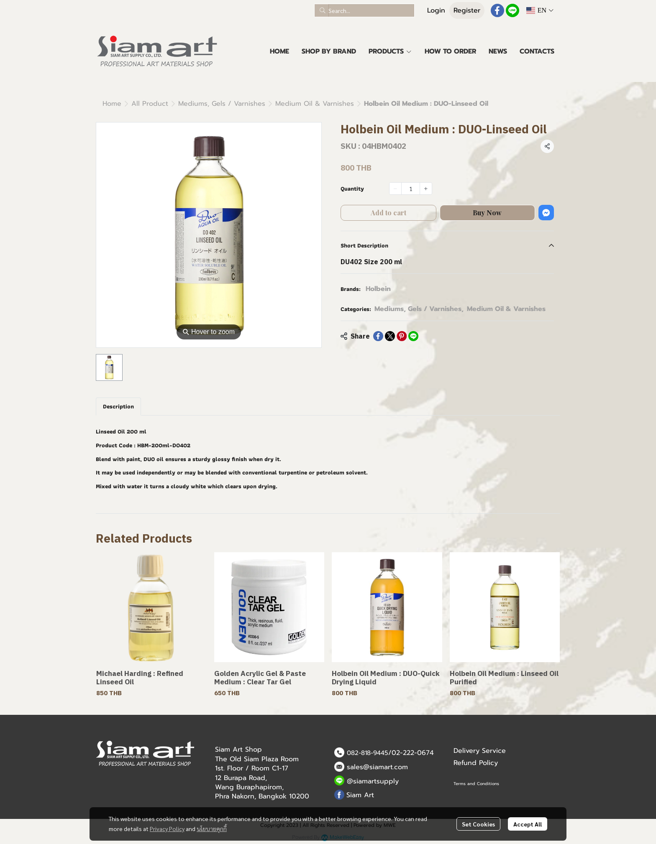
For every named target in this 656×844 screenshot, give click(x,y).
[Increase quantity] (426, 188)
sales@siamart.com (377, 767)
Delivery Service (480, 751)
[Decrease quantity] (395, 188)
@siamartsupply (373, 781)
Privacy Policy (167, 828)
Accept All (527, 824)
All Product (149, 104)
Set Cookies (478, 824)
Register (467, 10)
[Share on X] (390, 336)
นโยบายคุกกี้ (212, 828)
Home (111, 104)
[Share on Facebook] (378, 336)
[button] (364, 10)
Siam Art (360, 795)
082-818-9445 (367, 752)
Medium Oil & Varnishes (314, 104)
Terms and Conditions (476, 783)
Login (436, 10)
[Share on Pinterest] (402, 336)
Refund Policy (476, 763)
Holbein (378, 289)
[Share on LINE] (413, 336)
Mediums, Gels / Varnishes (221, 104)
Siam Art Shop (238, 750)
